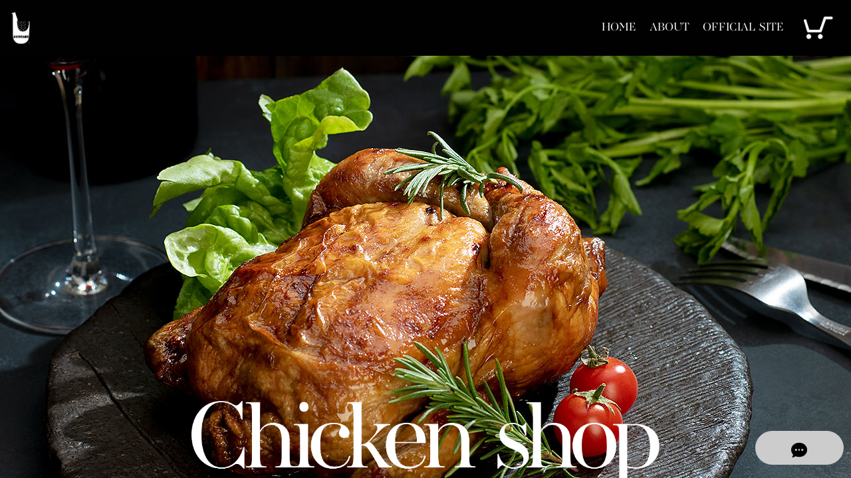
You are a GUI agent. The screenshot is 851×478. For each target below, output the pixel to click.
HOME (596, 27)
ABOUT (653, 27)
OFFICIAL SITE (737, 27)
